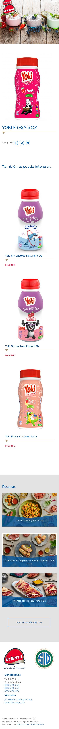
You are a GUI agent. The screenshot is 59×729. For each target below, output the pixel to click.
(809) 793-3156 (11, 685)
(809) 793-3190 (11, 691)
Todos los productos (29, 623)
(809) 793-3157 (11, 688)
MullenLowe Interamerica (30, 724)
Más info (10, 265)
